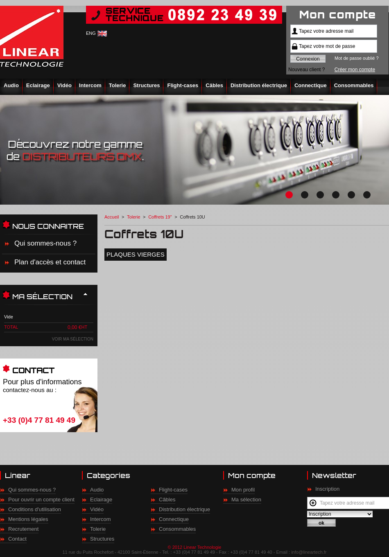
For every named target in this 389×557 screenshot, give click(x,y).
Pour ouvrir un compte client (41, 499)
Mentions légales (28, 519)
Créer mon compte (355, 69)
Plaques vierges (135, 254)
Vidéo (64, 85)
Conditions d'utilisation (34, 509)
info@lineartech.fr (308, 552)
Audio (11, 85)
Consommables (354, 85)
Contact (17, 539)
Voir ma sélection (72, 339)
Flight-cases (182, 85)
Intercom (90, 85)
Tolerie (117, 85)
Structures (146, 85)
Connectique (310, 85)
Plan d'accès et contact (50, 262)
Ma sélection (246, 499)
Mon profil (243, 490)
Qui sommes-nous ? (45, 243)
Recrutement (23, 529)
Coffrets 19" (160, 216)
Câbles (214, 85)
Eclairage (38, 85)
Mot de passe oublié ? (357, 58)
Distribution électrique (259, 85)
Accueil (111, 216)
